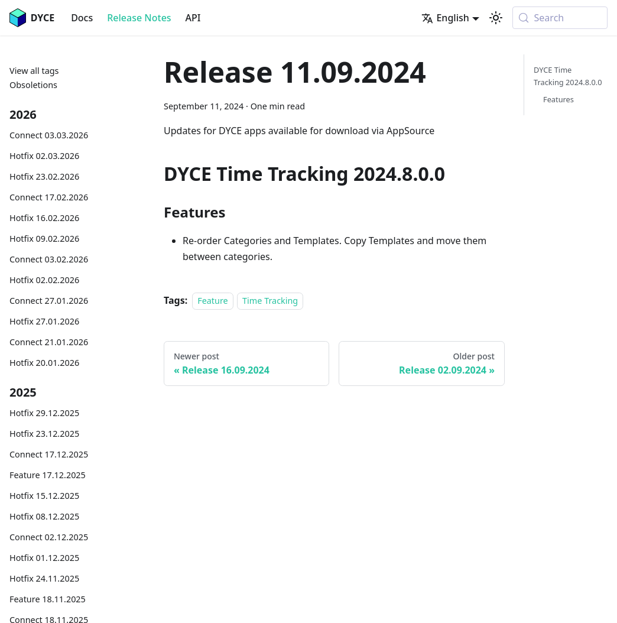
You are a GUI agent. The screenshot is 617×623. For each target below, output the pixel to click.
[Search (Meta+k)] (560, 18)
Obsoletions (33, 84)
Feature (212, 300)
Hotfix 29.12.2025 (44, 412)
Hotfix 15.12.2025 (44, 495)
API (193, 17)
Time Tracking (270, 300)
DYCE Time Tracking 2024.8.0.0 (568, 75)
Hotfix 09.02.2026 (44, 238)
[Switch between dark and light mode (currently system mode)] (495, 17)
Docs (82, 17)
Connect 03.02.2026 (48, 259)
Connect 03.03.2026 (48, 135)
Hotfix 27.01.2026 (44, 321)
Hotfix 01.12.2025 (44, 557)
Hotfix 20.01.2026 (44, 362)
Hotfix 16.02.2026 (44, 217)
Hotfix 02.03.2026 (44, 155)
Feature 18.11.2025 (47, 599)
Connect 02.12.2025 (48, 537)
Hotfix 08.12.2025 (44, 516)
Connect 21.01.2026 (48, 342)
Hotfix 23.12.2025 (44, 433)
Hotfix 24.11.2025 (44, 578)
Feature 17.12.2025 (47, 475)
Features (558, 99)
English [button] (445, 17)
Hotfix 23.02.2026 (44, 176)
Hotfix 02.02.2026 (44, 279)
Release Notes (139, 17)
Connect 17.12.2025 (48, 454)
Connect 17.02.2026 (48, 197)
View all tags (34, 70)
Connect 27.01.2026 (48, 300)
